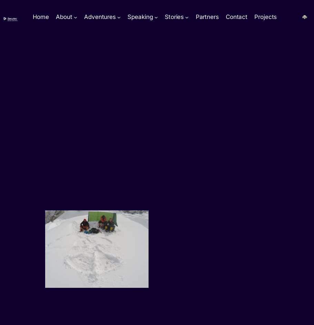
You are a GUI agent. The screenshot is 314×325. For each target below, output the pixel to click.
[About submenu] (75, 17)
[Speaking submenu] (156, 17)
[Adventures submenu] (119, 17)
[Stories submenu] (187, 17)
